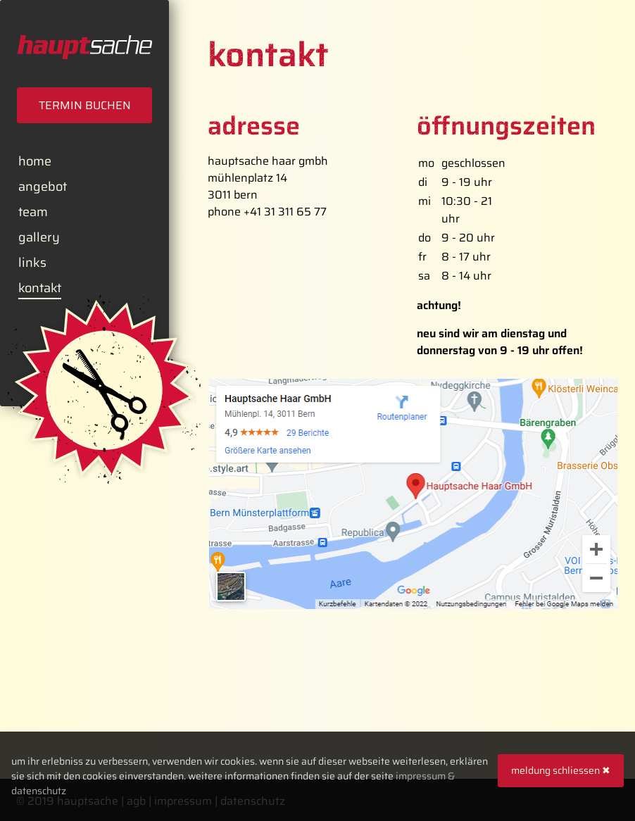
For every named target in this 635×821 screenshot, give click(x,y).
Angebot (42, 186)
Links (32, 262)
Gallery (39, 237)
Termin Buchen (85, 105)
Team (33, 212)
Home (34, 161)
